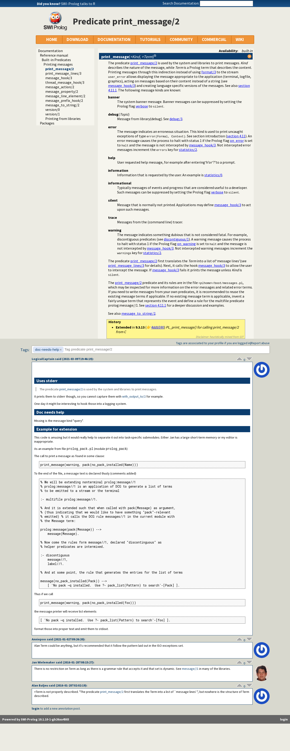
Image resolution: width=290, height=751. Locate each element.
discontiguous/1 (176, 239)
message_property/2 (61, 91)
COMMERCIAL (214, 39)
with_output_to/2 (134, 396)
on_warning (186, 243)
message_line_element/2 (65, 96)
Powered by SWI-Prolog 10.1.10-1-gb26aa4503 (35, 720)
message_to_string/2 (62, 105)
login (35, 709)
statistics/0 (213, 175)
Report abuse (260, 343)
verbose (142, 106)
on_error (237, 140)
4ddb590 (157, 327)
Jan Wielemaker (43, 662)
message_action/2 (59, 87)
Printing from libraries (63, 118)
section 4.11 (236, 136)
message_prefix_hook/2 (64, 100)
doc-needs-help (47, 349)
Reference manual (54, 55)
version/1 (52, 114)
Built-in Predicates (56, 59)
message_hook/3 (58, 78)
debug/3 (175, 119)
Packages (47, 123)
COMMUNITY (181, 39)
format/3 (208, 72)
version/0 (52, 109)
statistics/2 (188, 149)
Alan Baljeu (40, 686)
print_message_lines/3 (63, 73)
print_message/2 (59, 69)
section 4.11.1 (155, 305)
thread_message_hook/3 (64, 82)
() (127, 56)
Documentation (50, 50)
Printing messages (58, 64)
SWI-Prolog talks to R (78, 3)
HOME (51, 39)
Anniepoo (39, 639)
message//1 (190, 669)
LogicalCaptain (43, 359)
